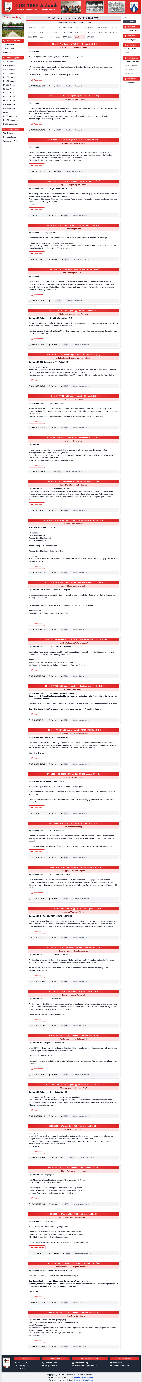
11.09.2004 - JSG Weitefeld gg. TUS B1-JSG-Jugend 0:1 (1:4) (73, 1214)
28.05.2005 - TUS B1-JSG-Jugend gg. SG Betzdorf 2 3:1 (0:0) (73, 96)
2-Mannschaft (8, 49)
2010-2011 (102, 32)
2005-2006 (67, 37)
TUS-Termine (129, 70)
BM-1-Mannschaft (131, 31)
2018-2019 (102, 28)
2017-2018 (114, 28)
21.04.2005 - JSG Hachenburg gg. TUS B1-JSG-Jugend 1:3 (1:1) (73, 355)
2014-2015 (56, 32)
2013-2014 (67, 32)
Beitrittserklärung (81, 1363)
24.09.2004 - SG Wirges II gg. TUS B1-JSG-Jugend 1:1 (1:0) (73, 1126)
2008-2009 (32, 37)
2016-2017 (32, 32)
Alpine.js (90, 1380)
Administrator (130, 83)
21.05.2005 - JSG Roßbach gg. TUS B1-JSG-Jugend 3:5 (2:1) (73, 140)
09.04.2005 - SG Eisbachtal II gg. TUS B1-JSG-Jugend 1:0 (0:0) (73, 437)
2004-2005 (79, 37)
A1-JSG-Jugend (9, 62)
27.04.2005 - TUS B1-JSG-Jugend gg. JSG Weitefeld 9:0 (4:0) (73, 269)
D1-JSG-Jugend (9, 77)
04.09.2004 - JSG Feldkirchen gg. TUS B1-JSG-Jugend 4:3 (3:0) (73, 1263)
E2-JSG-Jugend (9, 89)
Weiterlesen (37, 80)
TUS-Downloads (131, 66)
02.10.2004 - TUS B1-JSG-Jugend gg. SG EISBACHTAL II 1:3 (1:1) (73, 1085)
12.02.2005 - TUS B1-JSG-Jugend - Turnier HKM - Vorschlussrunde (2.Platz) (73, 582)
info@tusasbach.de (52, 1366)
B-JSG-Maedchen (10, 116)
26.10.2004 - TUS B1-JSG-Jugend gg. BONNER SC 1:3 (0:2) (73, 991)
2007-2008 (44, 37)
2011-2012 (91, 32)
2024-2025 (44, 28)
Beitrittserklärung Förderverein (86, 1366)
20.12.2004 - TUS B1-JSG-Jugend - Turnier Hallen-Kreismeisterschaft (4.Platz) (73, 639)
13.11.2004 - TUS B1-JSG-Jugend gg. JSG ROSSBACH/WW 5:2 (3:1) (73, 867)
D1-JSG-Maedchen (10, 120)
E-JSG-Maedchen (10, 124)
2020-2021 (79, 28)
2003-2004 (91, 37)
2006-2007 (56, 37)
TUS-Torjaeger (8, 133)
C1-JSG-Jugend (9, 69)
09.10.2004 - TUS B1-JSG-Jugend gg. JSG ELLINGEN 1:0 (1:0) (73, 1035)
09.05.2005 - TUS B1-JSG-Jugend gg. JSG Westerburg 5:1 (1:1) (73, 181)
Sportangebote (130, 49)
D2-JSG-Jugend (9, 81)
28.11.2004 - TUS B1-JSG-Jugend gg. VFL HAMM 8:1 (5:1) (73, 823)
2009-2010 (114, 32)
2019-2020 (91, 28)
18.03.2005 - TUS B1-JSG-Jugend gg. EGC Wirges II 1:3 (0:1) (73, 481)
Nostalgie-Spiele (9, 137)
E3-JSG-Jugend (9, 93)
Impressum (117, 1363)
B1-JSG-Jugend (9, 65)
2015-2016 (44, 32)
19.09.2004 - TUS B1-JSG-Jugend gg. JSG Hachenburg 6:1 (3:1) (73, 1167)
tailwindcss (82, 1380)
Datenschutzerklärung (121, 1366)
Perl (75, 1380)
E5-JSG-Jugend (9, 101)
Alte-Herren (7, 52)
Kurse (127, 53)
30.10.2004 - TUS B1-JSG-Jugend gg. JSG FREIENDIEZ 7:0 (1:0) (73, 947)
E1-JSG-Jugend (9, 85)
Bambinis (6, 112)
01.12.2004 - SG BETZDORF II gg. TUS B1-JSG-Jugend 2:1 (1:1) (73, 774)
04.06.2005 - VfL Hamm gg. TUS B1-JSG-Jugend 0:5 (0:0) (73, 44)
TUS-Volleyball (130, 40)
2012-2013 (79, 32)
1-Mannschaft (8, 45)
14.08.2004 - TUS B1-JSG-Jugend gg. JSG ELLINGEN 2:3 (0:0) (73, 1312)
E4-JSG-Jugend (9, 97)
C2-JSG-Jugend (9, 73)
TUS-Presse (129, 74)
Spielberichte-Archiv (11, 141)
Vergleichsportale (84, 1377)
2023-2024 (56, 28)
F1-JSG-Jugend (9, 104)
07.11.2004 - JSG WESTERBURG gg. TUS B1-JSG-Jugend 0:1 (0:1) (73, 909)
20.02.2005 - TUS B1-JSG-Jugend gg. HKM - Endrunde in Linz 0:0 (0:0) (73, 520)
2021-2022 (67, 28)
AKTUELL (32, 28)
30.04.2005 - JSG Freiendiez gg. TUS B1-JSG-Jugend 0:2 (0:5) (73, 225)
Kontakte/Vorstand (132, 62)
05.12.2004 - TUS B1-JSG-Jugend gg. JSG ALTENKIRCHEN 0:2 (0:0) (73, 730)
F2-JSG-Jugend (9, 108)
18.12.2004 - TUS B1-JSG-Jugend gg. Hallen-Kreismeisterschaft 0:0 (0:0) (73, 686)
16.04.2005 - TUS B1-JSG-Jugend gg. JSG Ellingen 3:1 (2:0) (73, 396)
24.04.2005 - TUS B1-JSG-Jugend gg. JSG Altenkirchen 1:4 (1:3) (73, 311)
